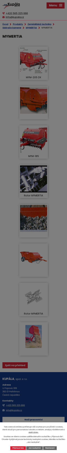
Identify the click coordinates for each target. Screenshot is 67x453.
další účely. (33, 432)
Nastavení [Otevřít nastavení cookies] (50, 448)
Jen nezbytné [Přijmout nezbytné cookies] (35, 448)
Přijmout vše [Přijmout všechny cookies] (18, 448)
